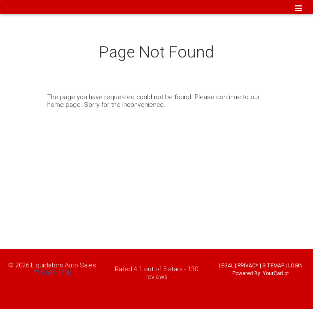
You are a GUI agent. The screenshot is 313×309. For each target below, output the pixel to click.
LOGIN (295, 265)
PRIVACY (248, 265)
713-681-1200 (52, 273)
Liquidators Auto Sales (63, 265)
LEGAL (226, 265)
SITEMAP (273, 265)
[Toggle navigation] (298, 9)
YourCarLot (276, 273)
